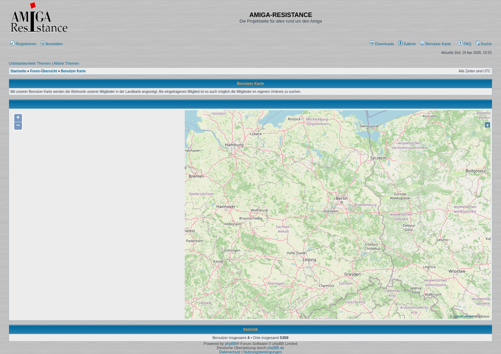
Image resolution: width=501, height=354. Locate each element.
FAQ (464, 44)
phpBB (230, 343)
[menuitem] (382, 44)
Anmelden (52, 44)
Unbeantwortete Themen (30, 63)
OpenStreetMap (463, 316)
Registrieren (23, 44)
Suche (484, 44)
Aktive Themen (66, 63)
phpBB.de (276, 348)
